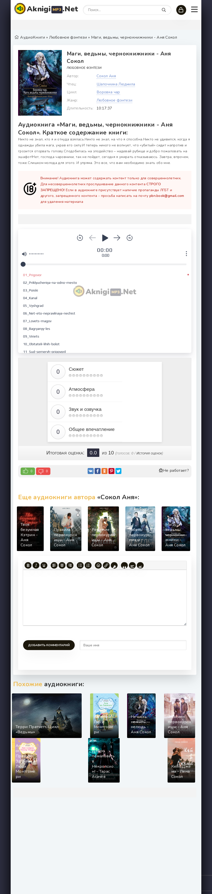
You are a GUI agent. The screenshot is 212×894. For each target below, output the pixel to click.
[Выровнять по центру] (62, 565)
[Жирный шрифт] (28, 565)
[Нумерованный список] (88, 565)
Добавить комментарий (49, 645)
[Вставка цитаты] (124, 565)
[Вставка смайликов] (98, 565)
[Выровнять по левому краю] (54, 565)
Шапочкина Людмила (116, 84)
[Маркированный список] (80, 565)
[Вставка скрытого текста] (140, 565)
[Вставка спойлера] (132, 565)
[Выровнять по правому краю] (70, 565)
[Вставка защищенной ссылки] (114, 565)
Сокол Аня (106, 76)
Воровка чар (108, 92)
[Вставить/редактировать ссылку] (106, 565)
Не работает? (174, 470)
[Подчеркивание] (43, 565)
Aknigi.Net (52, 9)
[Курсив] (36, 565)
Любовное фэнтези (84, 68)
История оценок (149, 453)
